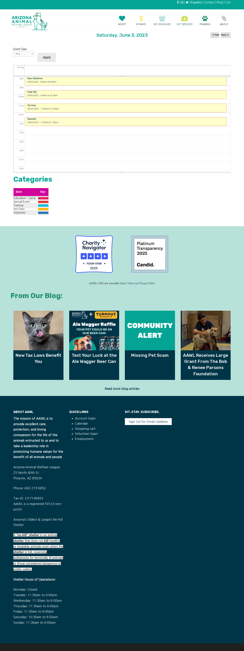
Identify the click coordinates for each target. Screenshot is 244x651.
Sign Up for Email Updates (148, 421)
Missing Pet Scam (150, 355)
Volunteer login (86, 433)
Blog (220, 2)
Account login (85, 418)
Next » (225, 35)
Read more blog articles (122, 388)
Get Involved (162, 18)
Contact (209, 2)
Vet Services (185, 18)
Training (205, 18)
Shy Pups (31, 105)
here (123, 283)
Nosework (31, 119)
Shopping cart (85, 428)
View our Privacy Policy (141, 283)
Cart (228, 2)
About (224, 18)
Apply (47, 57)
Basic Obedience (35, 78)
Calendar (81, 423)
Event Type (20, 49)
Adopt (122, 18)
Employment (84, 438)
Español (196, 2)
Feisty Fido (32, 92)
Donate (141, 18)
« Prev (215, 35)
